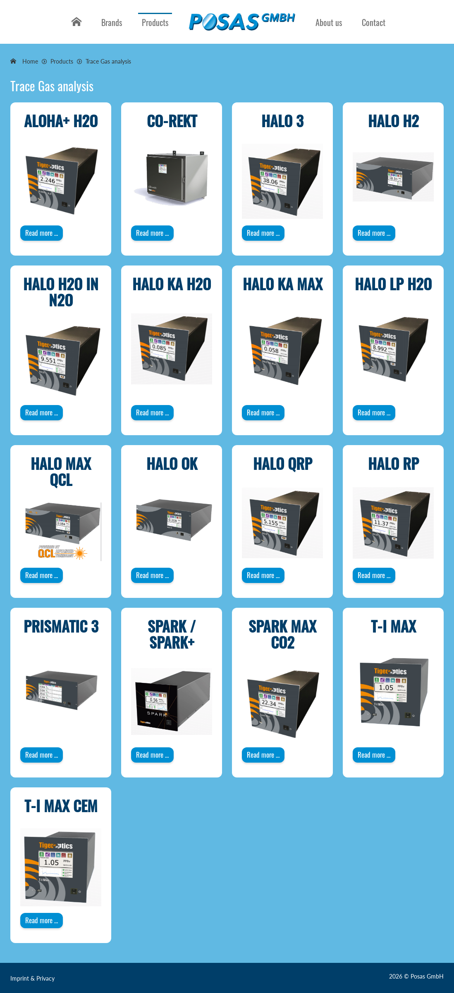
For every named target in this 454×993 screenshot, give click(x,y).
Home (75, 28)
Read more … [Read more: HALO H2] (374, 233)
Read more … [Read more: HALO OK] (152, 575)
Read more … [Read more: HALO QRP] (263, 575)
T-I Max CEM (61, 805)
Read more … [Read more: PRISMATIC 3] (41, 754)
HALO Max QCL (61, 471)
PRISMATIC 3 (61, 626)
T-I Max (393, 626)
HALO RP (393, 463)
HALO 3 (282, 120)
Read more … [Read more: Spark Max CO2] (263, 754)
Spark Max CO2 (282, 634)
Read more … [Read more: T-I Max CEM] (41, 920)
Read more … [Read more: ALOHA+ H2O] (41, 233)
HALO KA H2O (171, 283)
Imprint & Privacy (32, 978)
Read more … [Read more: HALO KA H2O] (152, 412)
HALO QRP (282, 463)
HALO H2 (393, 120)
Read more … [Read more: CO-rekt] (152, 233)
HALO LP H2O (393, 283)
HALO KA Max (283, 283)
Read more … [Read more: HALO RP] (374, 575)
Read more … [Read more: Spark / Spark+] (152, 754)
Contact (373, 22)
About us (328, 22)
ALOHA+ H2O (61, 120)
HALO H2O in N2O (60, 292)
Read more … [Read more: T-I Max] (374, 754)
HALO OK (171, 463)
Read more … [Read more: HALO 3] (263, 233)
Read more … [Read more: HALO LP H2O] (374, 412)
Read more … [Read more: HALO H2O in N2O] (41, 412)
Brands (111, 22)
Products (155, 22)
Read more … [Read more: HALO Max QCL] (41, 575)
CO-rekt (172, 120)
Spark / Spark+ (172, 634)
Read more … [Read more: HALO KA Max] (263, 412)
